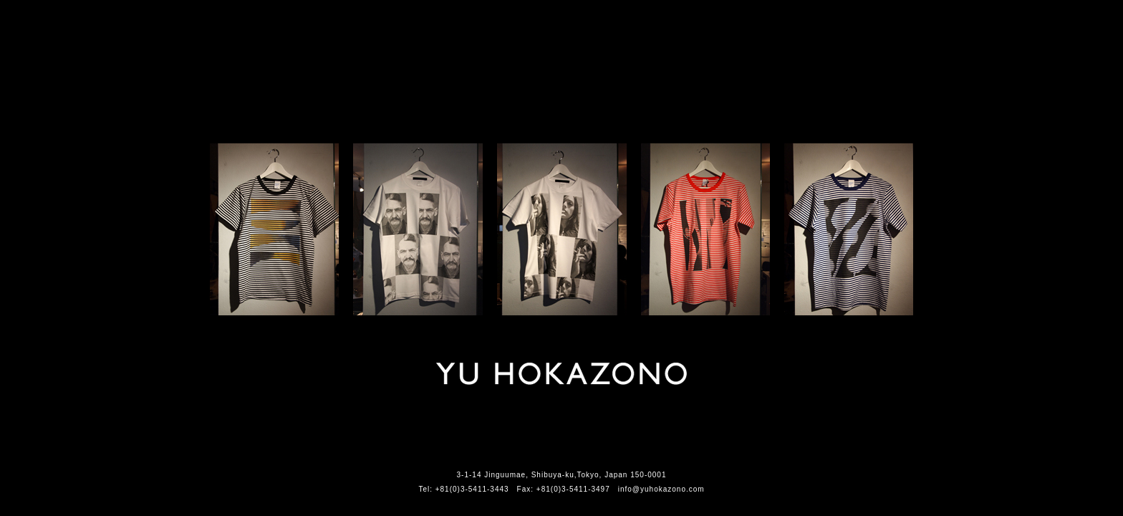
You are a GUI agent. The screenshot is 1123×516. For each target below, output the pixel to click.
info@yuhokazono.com (661, 489)
